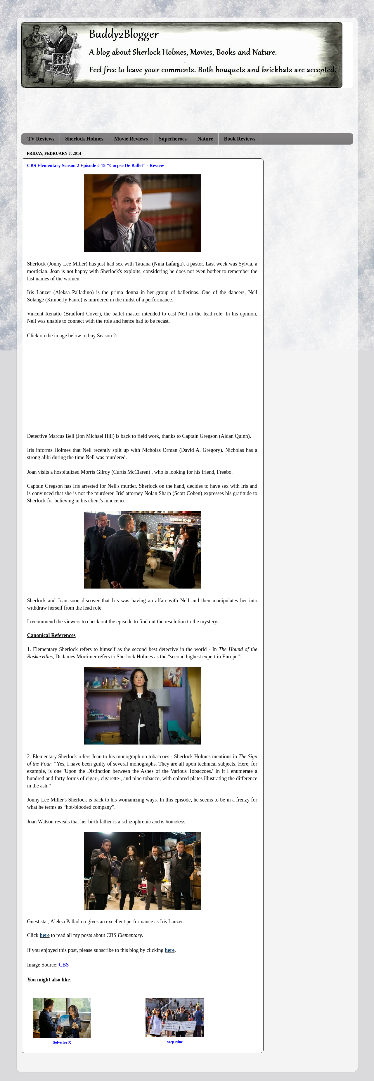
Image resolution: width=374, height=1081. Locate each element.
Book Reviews (239, 139)
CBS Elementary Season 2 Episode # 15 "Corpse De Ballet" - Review (95, 165)
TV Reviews (40, 139)
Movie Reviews (131, 139)
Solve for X (62, 1042)
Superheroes (173, 139)
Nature (205, 139)
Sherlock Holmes (84, 139)
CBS (64, 965)
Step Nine (175, 1042)
